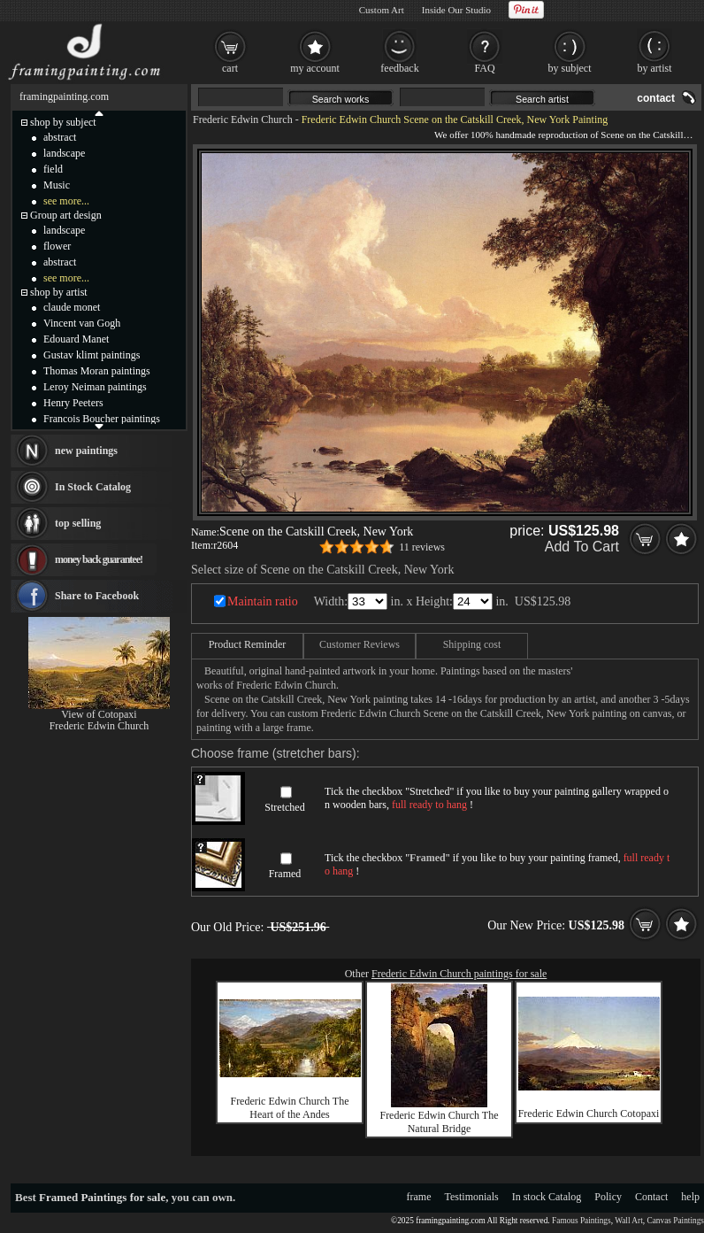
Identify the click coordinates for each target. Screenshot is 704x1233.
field (53, 169)
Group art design (66, 215)
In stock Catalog (547, 1197)
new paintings (86, 450)
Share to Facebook (97, 596)
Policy (608, 1197)
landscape (64, 153)
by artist (655, 68)
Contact (651, 1197)
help (690, 1197)
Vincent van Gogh (81, 323)
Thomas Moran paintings (96, 371)
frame (419, 1197)
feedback (399, 68)
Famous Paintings (581, 1220)
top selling (78, 523)
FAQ (484, 68)
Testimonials (472, 1197)
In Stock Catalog (93, 487)
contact (656, 98)
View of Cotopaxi (98, 714)
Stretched (284, 807)
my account (315, 68)
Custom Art (381, 9)
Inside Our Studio (456, 9)
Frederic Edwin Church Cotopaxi (589, 1113)
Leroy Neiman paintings (95, 387)
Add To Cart (582, 546)
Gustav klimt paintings (91, 355)
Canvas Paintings (675, 1220)
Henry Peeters (73, 403)
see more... (66, 201)
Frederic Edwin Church (243, 119)
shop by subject (63, 122)
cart (230, 68)
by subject (570, 68)
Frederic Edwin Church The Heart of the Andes (289, 1108)
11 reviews (422, 547)
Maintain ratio (262, 601)
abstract (59, 137)
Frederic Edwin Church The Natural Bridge (438, 1122)
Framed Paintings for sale (102, 1197)
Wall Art (629, 1220)
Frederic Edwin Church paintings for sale (459, 973)
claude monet (71, 307)
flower (57, 246)
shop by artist (59, 292)
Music (56, 185)
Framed (285, 873)
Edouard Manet (76, 339)
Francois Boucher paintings (101, 418)
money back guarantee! (98, 559)
